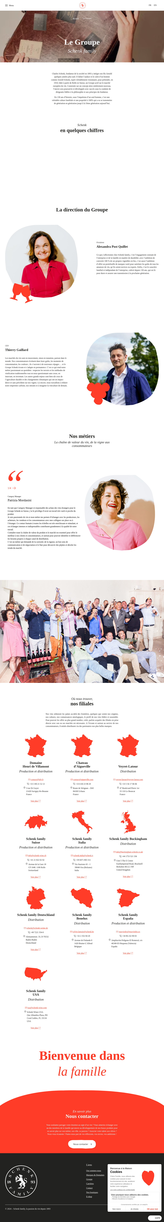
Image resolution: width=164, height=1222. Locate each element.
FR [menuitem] (150, 5)
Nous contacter (80, 1144)
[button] (14, 488)
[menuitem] (150, 5)
